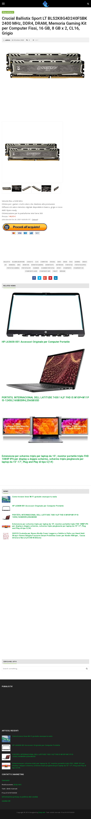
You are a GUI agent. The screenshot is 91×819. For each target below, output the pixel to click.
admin (7, 40)
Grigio (84, 262)
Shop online (7, 12)
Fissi (70, 262)
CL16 (36, 262)
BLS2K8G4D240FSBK (18, 262)
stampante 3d (78, 268)
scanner (36, 268)
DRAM (65, 262)
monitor (26, 265)
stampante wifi (45, 271)
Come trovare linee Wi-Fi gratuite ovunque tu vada (34, 497)
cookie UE (6, 801)
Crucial (52, 262)
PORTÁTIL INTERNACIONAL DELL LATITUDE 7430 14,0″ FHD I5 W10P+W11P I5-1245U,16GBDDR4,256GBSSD (45, 516)
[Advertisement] (45, 104)
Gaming (77, 262)
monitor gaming (37, 265)
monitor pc (50, 265)
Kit (6, 265)
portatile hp (26, 268)
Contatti (6, 780)
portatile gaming (13, 268)
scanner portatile (47, 268)
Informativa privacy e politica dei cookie (20, 797)
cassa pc (30, 262)
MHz (18, 265)
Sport (59, 268)
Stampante (67, 268)
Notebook (59, 265)
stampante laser (31, 271)
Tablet (55, 271)
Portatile (69, 265)
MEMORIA (12, 265)
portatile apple (80, 265)
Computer (44, 262)
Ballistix (7, 262)
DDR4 (59, 262)
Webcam (62, 271)
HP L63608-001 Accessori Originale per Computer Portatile (36, 341)
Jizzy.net (17, 784)
